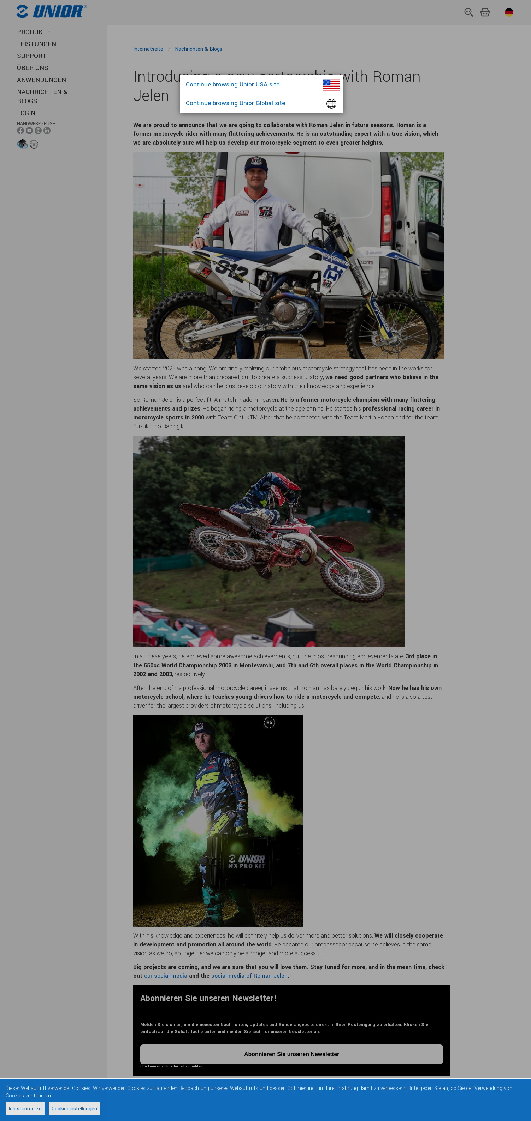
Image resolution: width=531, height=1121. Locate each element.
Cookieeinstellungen (74, 1109)
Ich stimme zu (25, 1109)
